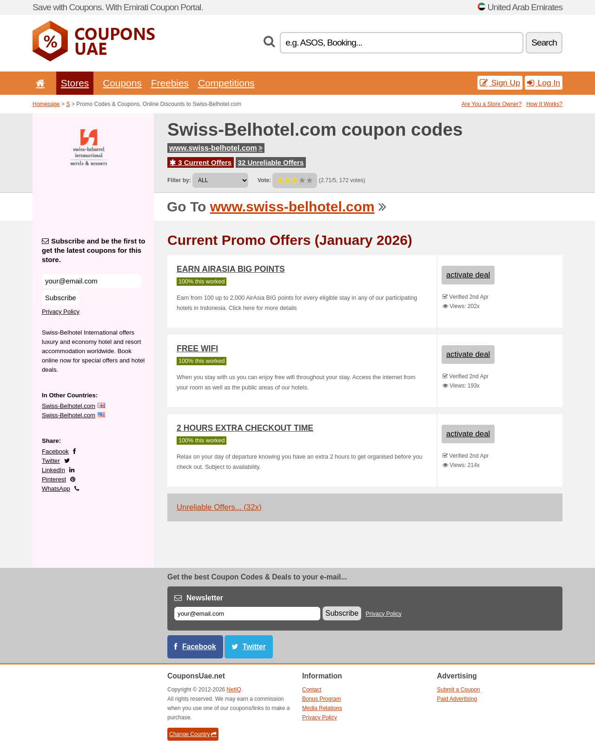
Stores (75, 83)
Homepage (46, 104)
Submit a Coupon (458, 689)
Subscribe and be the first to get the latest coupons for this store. (93, 250)
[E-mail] (247, 613)
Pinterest (54, 479)
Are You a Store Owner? (492, 104)
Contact (311, 689)
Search (544, 42)
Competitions (226, 83)
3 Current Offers (200, 162)
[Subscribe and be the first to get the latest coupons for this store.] (91, 281)
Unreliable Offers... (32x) (219, 507)
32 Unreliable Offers (271, 162)
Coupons (122, 83)
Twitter (51, 460)
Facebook (55, 451)
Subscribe (60, 298)
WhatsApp (56, 488)
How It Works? (544, 104)
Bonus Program (321, 699)
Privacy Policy (60, 311)
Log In (543, 82)
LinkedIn (53, 470)
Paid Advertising (457, 699)
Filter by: (179, 180)
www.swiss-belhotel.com (216, 148)
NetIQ (234, 689)
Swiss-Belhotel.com (68, 405)
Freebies (170, 83)
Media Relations (322, 708)
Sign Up (500, 82)
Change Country (193, 734)
